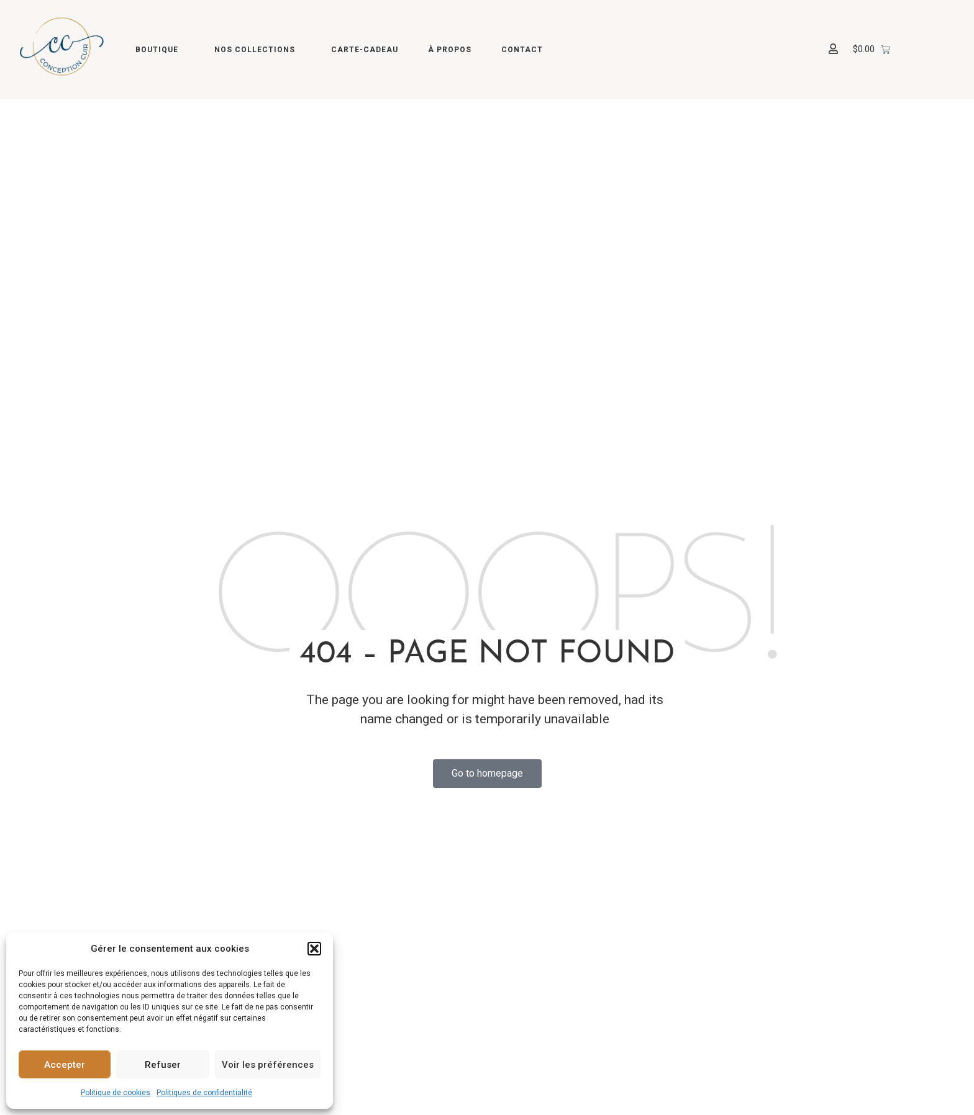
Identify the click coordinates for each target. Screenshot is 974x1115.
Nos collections (257, 49)
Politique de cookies (115, 1092)
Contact (522, 49)
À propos (449, 49)
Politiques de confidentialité (204, 1092)
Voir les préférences (268, 1064)
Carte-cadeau (364, 49)
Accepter (64, 1064)
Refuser (163, 1064)
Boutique (159, 49)
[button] (314, 948)
